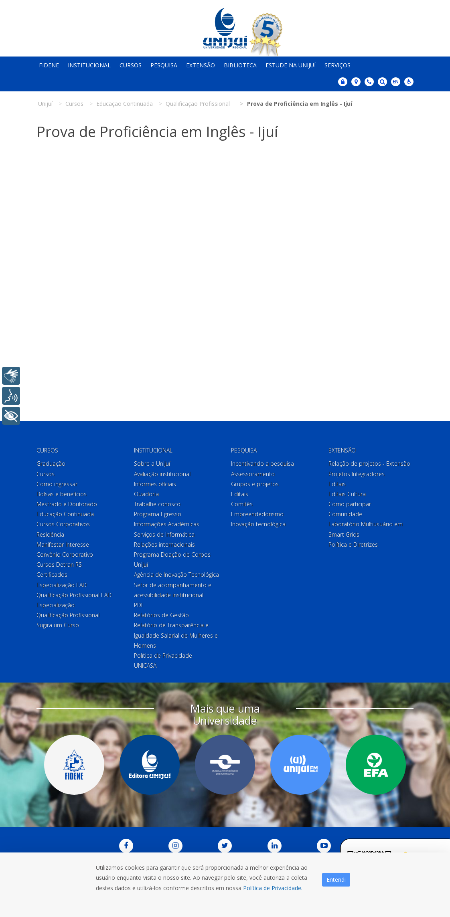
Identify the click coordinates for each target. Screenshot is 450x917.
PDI (138, 605)
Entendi (336, 879)
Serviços (337, 65)
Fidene (49, 65)
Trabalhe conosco (157, 504)
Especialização (55, 605)
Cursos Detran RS (59, 564)
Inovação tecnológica (258, 524)
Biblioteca (240, 65)
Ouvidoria (146, 494)
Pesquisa (163, 65)
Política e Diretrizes (353, 544)
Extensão (200, 65)
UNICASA (145, 665)
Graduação (50, 463)
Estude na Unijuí (291, 65)
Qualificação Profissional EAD (73, 595)
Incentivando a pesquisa (262, 463)
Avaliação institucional (162, 474)
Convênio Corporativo (64, 554)
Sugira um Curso (57, 625)
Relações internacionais (164, 544)
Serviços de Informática (164, 534)
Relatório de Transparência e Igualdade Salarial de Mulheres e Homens (176, 635)
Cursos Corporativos (63, 524)
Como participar (349, 504)
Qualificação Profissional (67, 615)
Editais (239, 494)
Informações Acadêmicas (166, 524)
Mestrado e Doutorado (66, 504)
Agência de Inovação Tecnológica (176, 574)
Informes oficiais (155, 484)
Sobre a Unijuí (152, 463)
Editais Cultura (347, 494)
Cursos (131, 65)
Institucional (89, 65)
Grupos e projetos (255, 484)
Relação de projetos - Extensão (369, 463)
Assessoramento (253, 474)
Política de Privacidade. (272, 888)
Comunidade (345, 514)
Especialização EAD (61, 585)
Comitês (242, 504)
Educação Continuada (65, 514)
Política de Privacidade (163, 655)
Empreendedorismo (257, 514)
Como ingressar (56, 484)
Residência (50, 534)
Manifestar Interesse (62, 544)
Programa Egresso (157, 514)
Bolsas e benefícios (61, 494)
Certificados (51, 574)
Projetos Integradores (356, 474)
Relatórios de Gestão (161, 615)
